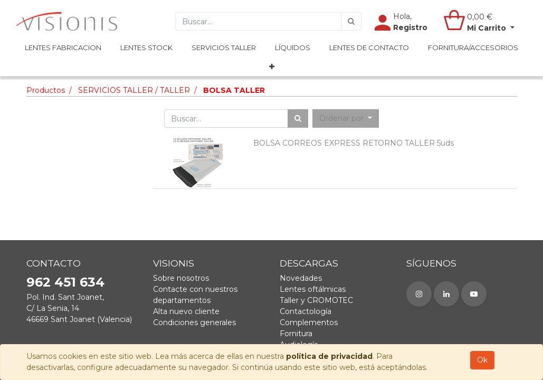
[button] (272, 67)
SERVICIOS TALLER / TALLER (134, 90)
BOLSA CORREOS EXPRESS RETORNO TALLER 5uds (353, 143)
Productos (45, 90)
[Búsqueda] (351, 21)
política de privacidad (329, 356)
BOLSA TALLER (234, 90)
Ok (482, 360)
